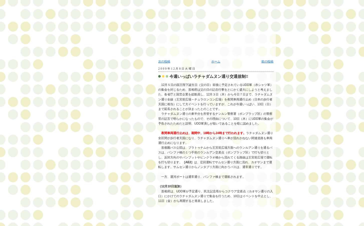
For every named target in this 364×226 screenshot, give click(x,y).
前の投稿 (267, 61)
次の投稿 (164, 61)
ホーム (215, 61)
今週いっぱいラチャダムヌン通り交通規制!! (208, 76)
